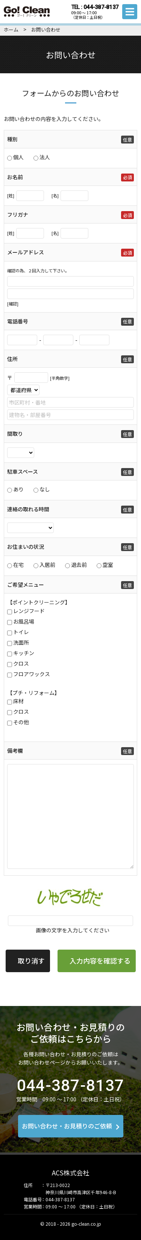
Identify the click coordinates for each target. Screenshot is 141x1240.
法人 (44, 157)
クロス (21, 663)
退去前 (79, 564)
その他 (21, 722)
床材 (18, 701)
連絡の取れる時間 (28, 509)
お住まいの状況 (25, 546)
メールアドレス (25, 252)
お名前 (15, 177)
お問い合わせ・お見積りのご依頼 (71, 1125)
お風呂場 (23, 621)
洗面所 (21, 642)
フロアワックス (31, 674)
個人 (18, 157)
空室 (108, 564)
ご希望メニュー (25, 584)
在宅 (18, 564)
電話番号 (17, 321)
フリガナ (17, 214)
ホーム (11, 29)
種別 (12, 139)
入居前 (47, 564)
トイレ (21, 632)
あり (18, 489)
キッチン (23, 653)
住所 (12, 358)
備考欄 (15, 750)
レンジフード (29, 611)
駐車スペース (22, 471)
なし (44, 489)
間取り (15, 433)
